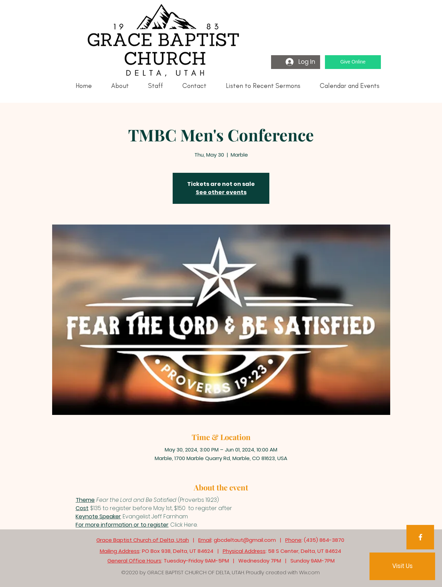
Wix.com (309, 572)
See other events (221, 192)
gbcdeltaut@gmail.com (245, 540)
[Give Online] (353, 62)
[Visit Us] (402, 566)
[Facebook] (420, 537)
